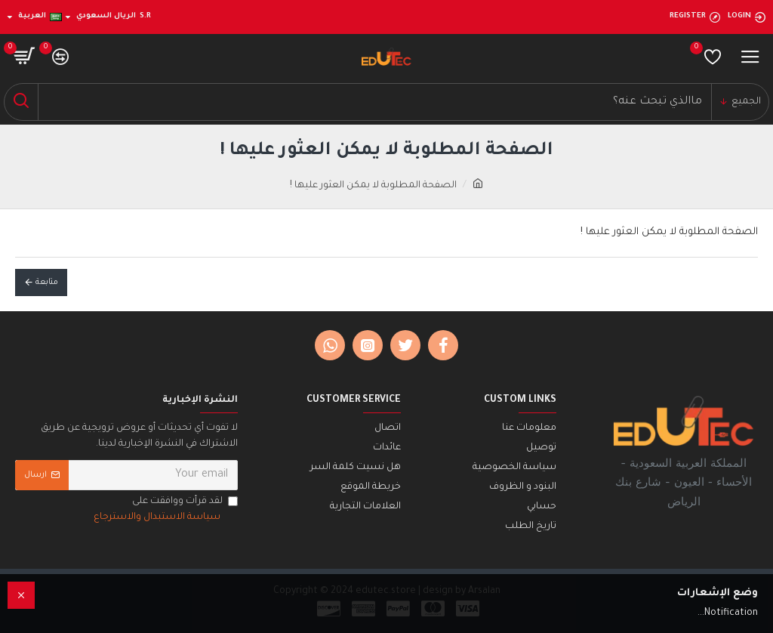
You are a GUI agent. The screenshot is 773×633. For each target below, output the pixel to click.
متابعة (46, 282)
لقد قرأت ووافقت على (164, 511)
